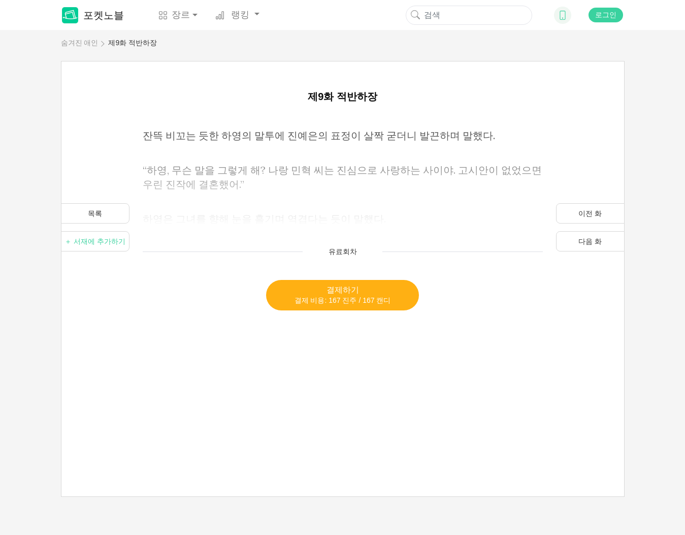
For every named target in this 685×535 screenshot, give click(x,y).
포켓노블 (93, 15)
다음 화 (590, 241)
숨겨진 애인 (80, 43)
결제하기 (343, 295)
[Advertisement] (343, 381)
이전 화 (590, 213)
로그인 (605, 15)
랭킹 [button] (233, 15)
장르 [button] (174, 15)
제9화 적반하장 (132, 43)
